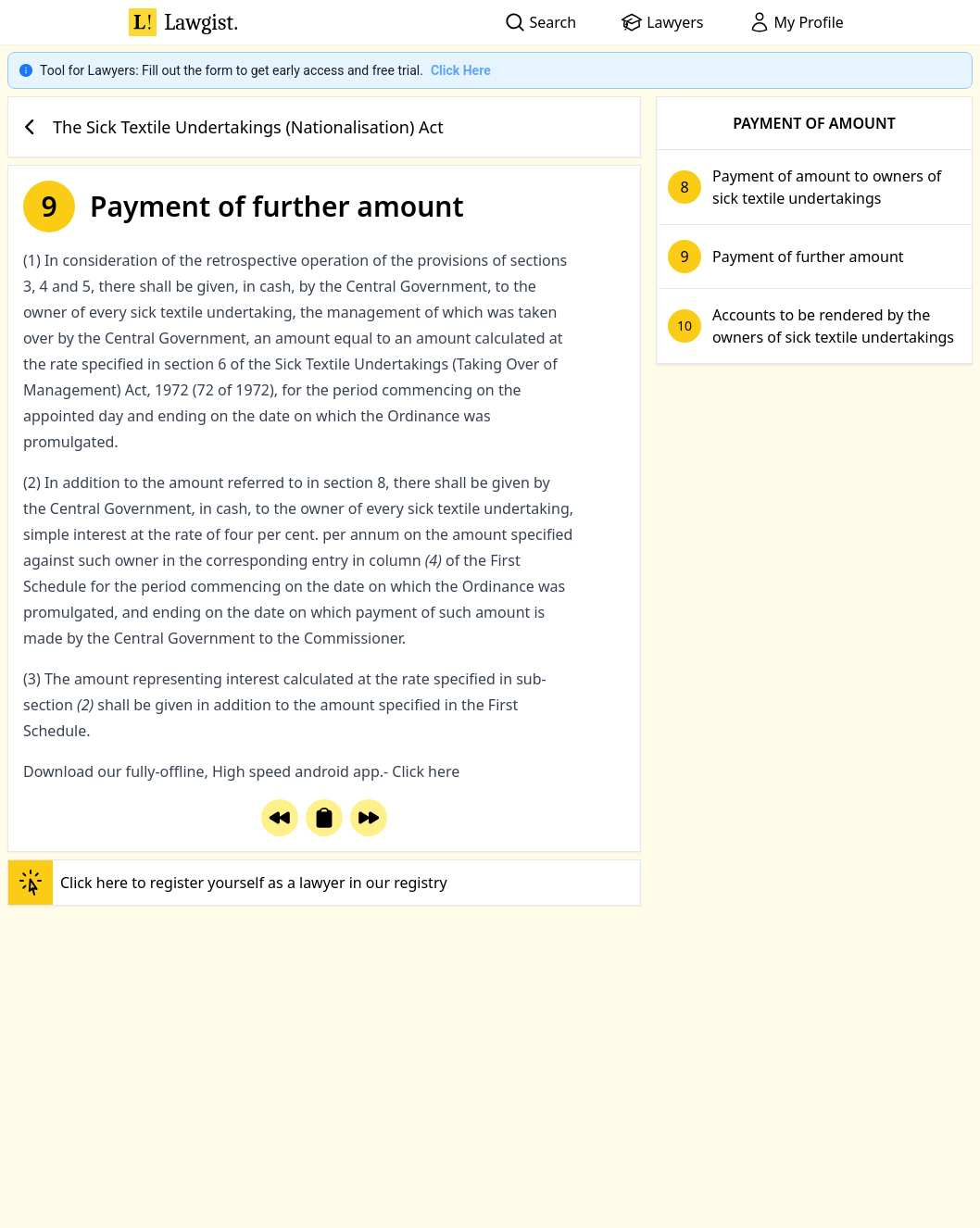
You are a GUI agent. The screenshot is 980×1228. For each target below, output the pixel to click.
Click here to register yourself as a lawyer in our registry (227, 882)
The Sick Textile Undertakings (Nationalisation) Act (230, 127)
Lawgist (183, 22)
